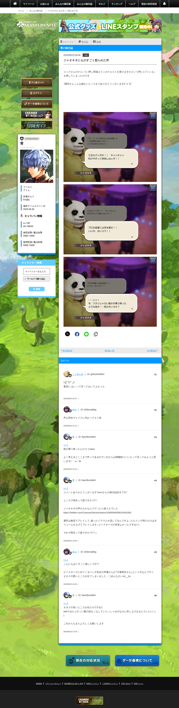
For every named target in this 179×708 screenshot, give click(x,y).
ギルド (102, 3)
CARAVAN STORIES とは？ (36, 114)
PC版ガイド (36, 82)
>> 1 (66, 445)
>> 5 (66, 603)
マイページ (28, 3)
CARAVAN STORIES (89, 700)
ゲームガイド (36, 125)
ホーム (21, 10)
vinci (74, 409)
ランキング (116, 3)
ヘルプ (132, 3)
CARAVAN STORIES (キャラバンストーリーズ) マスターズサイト (36, 25)
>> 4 (66, 560)
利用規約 (39, 683)
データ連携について (36, 103)
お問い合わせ (126, 683)
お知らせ (44, 3)
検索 (38, 289)
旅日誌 (85, 41)
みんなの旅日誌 (84, 3)
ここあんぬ (77, 374)
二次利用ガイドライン (110, 683)
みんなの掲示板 (63, 3)
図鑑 (99, 41)
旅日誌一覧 (109, 350)
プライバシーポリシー (53, 683)
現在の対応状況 (149, 3)
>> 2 (66, 488)
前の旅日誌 (67, 350)
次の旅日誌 (151, 350)
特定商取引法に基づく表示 (73, 683)
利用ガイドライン (92, 683)
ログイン (36, 93)
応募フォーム (138, 683)
